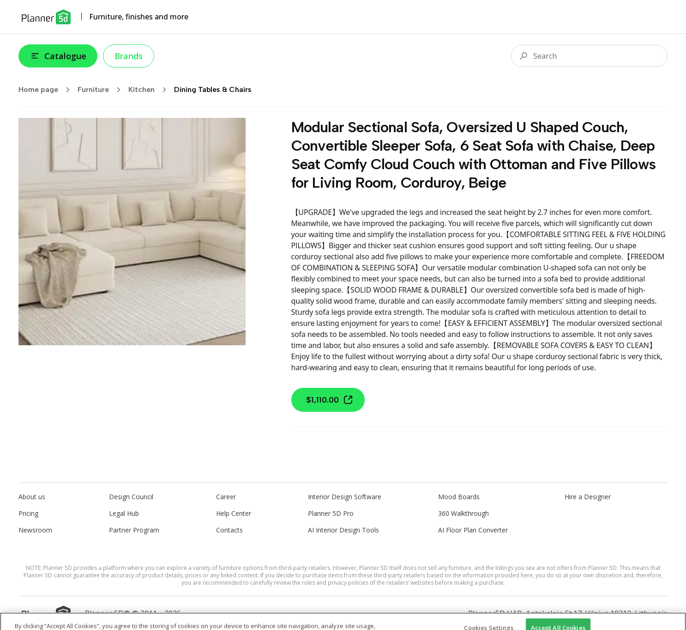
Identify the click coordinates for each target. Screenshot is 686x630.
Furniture (102, 90)
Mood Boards (459, 496)
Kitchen (150, 90)
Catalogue (58, 55)
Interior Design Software (344, 496)
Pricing (28, 513)
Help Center (233, 513)
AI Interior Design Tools (343, 530)
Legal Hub (124, 513)
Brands (128, 55)
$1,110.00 (330, 399)
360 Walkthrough (463, 513)
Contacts (229, 530)
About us (31, 496)
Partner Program (134, 530)
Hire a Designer (588, 496)
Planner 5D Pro (331, 513)
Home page (47, 90)
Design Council (131, 496)
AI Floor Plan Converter (473, 530)
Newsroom (35, 530)
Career (226, 496)
